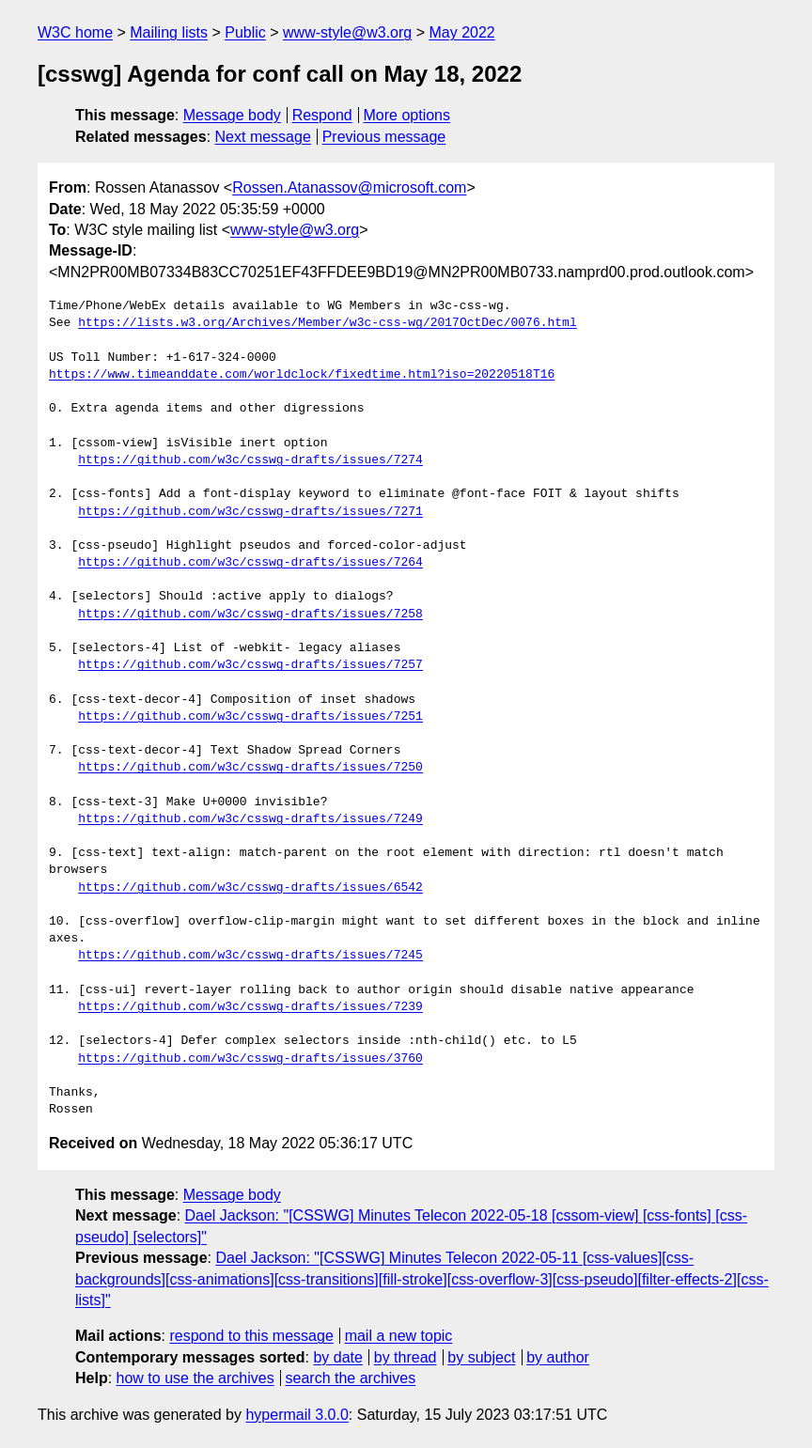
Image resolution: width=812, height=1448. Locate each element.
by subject (481, 1357)
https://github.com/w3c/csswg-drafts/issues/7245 (250, 955)
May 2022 (461, 32)
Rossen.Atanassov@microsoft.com (349, 187)
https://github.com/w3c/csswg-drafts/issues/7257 (250, 665)
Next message (263, 137)
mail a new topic (399, 1336)
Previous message (384, 137)
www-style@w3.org (347, 32)
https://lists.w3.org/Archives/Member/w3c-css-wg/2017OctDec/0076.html (327, 323)
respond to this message (251, 1336)
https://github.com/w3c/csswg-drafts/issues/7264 (250, 562)
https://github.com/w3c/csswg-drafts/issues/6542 (250, 888)
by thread (405, 1357)
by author (557, 1357)
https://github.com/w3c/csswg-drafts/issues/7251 (250, 716)
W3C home (75, 32)
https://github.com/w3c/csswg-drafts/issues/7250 (250, 767)
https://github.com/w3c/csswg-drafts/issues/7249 (250, 819)
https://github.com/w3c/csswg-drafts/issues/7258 (250, 614)
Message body (232, 115)
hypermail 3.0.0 (296, 1415)
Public (245, 32)
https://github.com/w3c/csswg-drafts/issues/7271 (250, 512)
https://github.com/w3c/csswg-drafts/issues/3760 (250, 1059)
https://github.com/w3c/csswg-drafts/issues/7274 (250, 460)
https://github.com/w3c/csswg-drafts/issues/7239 (250, 1007)
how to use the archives (195, 1378)
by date (337, 1357)
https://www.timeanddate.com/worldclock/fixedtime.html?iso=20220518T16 (301, 374)
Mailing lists (169, 32)
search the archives (351, 1378)
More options (407, 115)
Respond (322, 115)
